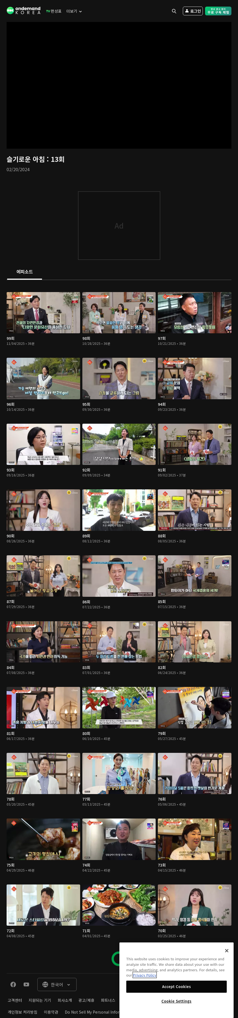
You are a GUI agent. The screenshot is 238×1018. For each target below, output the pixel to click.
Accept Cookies (176, 986)
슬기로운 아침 (27, 159)
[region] (176, 980)
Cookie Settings (176, 1001)
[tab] (24, 272)
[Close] (227, 951)
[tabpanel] (119, 626)
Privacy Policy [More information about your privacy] (144, 975)
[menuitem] (52, 11)
